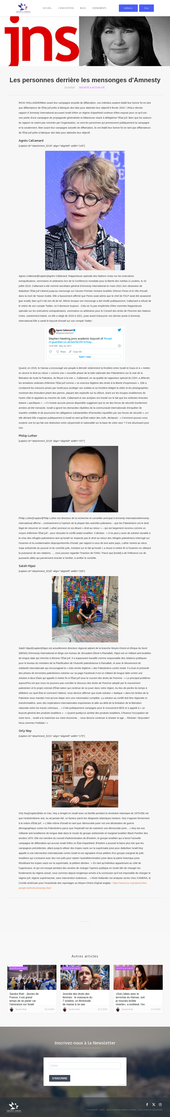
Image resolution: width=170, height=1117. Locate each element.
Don (146, 8)
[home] (23, 8)
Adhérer (128, 8)
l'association (66, 8)
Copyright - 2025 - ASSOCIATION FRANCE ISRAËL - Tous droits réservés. (124, 1110)
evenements (99, 8)
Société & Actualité (92, 87)
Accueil (47, 8)
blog (83, 8)
